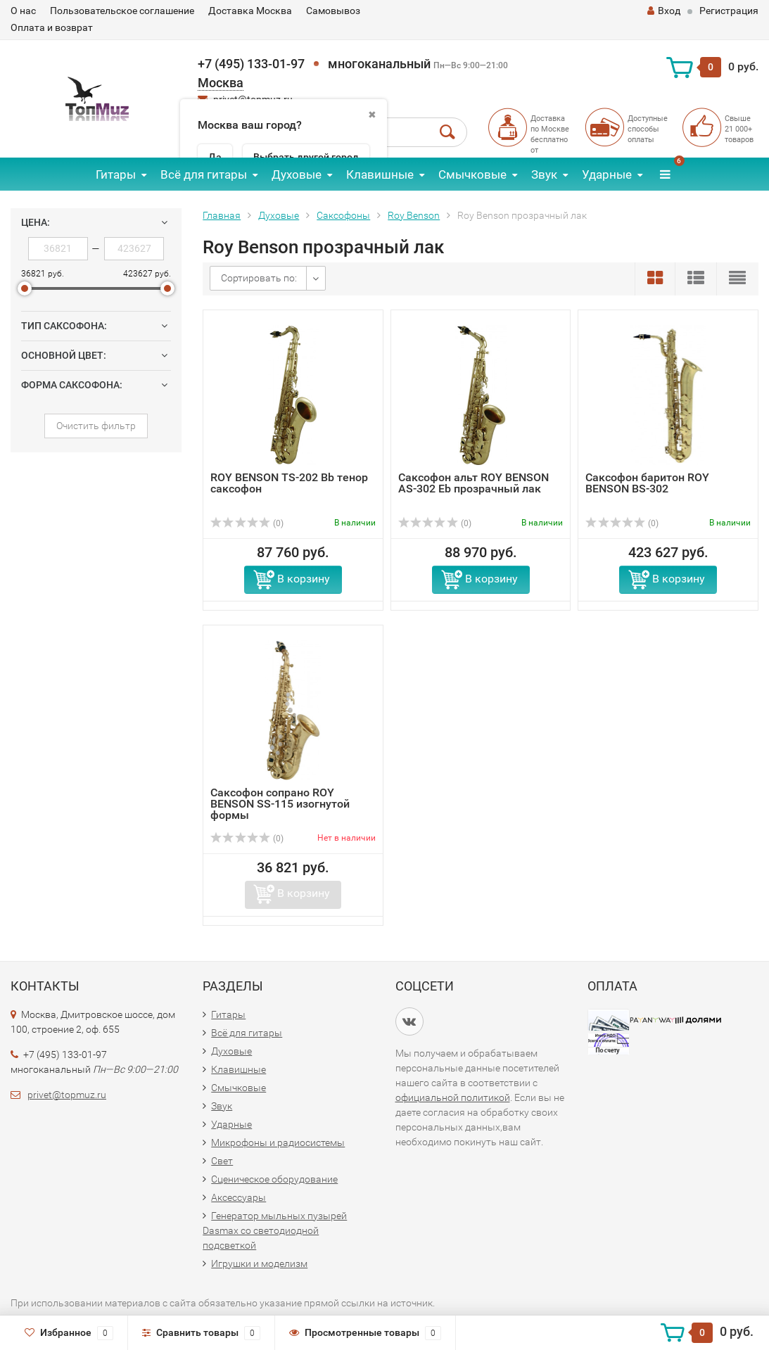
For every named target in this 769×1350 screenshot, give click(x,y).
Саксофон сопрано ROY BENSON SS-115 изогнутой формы (280, 804)
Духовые (297, 174)
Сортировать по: (259, 278)
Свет (222, 1160)
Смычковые (472, 174)
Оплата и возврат (52, 27)
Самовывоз (333, 10)
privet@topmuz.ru (66, 1094)
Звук (544, 174)
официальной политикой (452, 1097)
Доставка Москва (250, 10)
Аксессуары (238, 1197)
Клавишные (380, 174)
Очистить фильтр (96, 425)
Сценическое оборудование (274, 1179)
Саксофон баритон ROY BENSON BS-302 (647, 483)
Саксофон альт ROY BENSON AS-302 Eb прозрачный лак (473, 483)
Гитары (116, 174)
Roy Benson (414, 215)
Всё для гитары (203, 174)
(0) (247, 523)
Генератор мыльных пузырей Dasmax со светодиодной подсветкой (275, 1230)
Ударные (607, 174)
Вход (663, 10)
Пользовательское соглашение (122, 10)
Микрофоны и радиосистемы (278, 1142)
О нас (23, 10)
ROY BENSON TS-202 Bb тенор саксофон (289, 483)
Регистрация (728, 10)
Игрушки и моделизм (259, 1263)
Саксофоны (343, 215)
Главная (222, 215)
